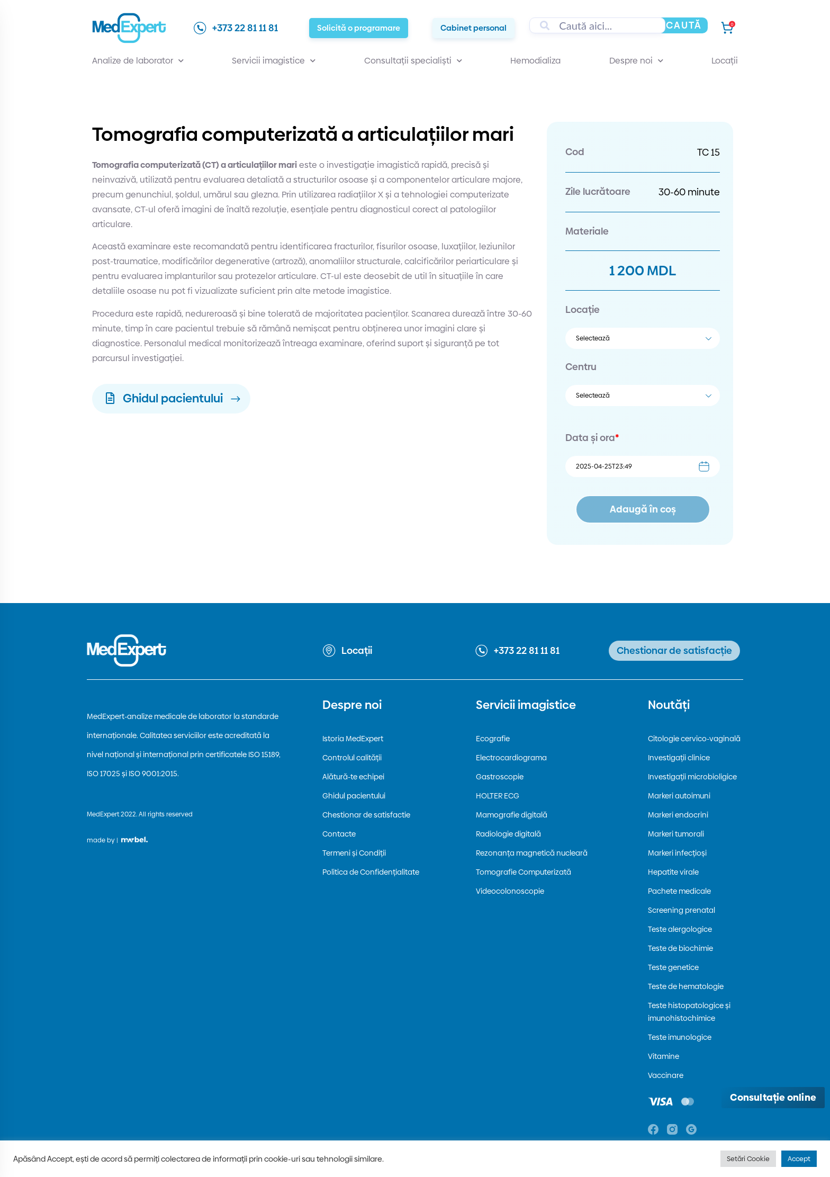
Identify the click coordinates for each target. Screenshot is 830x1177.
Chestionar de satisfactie (366, 815)
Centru (581, 366)
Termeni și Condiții (354, 853)
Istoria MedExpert (352, 738)
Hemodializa (535, 61)
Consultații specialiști (413, 60)
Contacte (339, 834)
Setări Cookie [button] (748, 1158)
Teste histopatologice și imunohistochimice (689, 1011)
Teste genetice (673, 967)
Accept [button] (799, 1158)
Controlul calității (352, 757)
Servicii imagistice (273, 60)
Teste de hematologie (686, 986)
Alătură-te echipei (353, 776)
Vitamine (663, 1056)
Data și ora (592, 437)
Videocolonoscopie (510, 891)
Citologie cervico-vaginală (694, 738)
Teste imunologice (679, 1037)
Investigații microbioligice (692, 776)
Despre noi (636, 60)
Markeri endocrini (678, 815)
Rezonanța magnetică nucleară (532, 853)
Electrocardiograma (511, 757)
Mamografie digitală (511, 815)
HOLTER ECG (497, 795)
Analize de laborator (138, 60)
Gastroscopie (500, 776)
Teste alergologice (680, 929)
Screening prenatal (681, 910)
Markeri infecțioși (677, 853)
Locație (582, 309)
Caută (684, 25)
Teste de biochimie (680, 948)
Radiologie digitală (508, 834)
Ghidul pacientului (353, 795)
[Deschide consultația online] (773, 1097)
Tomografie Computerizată (523, 872)
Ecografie (493, 738)
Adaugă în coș (643, 509)
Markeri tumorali (676, 834)
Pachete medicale (679, 891)
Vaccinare (665, 1075)
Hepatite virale (673, 872)
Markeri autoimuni (679, 795)
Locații (724, 61)
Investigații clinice (679, 757)
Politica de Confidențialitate (370, 872)
